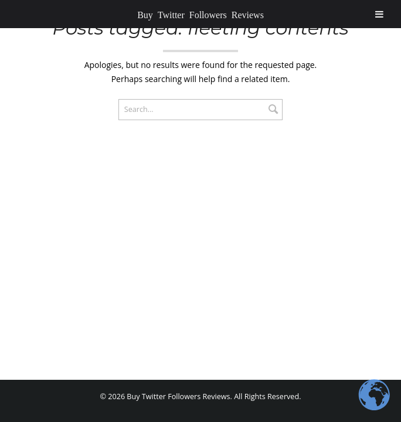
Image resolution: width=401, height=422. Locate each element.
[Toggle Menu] (379, 14)
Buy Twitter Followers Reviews (200, 14)
